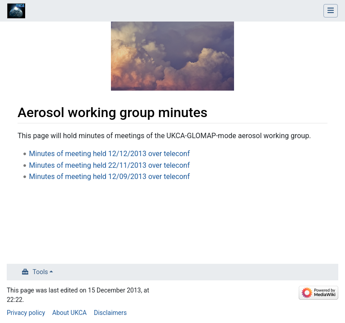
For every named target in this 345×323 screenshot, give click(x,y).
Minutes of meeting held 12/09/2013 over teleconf (109, 176)
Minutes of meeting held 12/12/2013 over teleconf (109, 153)
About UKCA (69, 312)
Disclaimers (110, 312)
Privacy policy (26, 312)
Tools (40, 271)
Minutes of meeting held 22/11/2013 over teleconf (109, 165)
